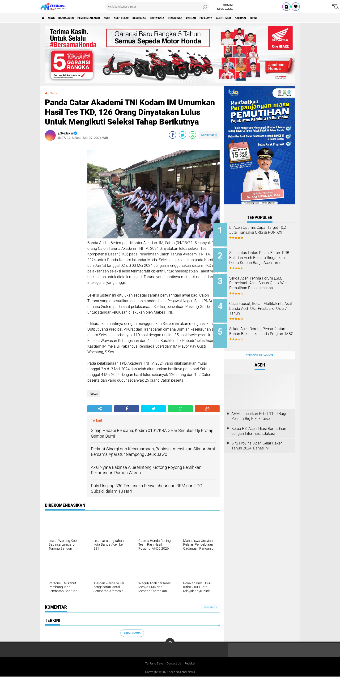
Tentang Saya (153, 663)
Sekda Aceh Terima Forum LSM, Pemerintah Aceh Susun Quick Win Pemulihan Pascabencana (265, 282)
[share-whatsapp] (192, 135)
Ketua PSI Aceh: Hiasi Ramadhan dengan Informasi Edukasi (258, 422)
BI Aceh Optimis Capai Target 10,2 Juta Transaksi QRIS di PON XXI (265, 232)
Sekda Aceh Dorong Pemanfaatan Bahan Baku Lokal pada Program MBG (263, 328)
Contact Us (174, 663)
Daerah (228, 18)
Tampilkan (210, 607)
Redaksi (191, 663)
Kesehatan (164, 18)
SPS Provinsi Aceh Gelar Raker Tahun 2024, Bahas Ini (256, 436)
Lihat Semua (132, 632)
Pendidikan (209, 18)
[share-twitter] (182, 135)
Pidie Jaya (247, 18)
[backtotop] (170, 642)
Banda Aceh (74, 18)
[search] (157, 6)
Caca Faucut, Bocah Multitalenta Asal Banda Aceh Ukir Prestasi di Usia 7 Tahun (265, 304)
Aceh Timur (269, 18)
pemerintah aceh (101, 18)
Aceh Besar (142, 18)
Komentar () (209, 135)
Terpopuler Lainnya (259, 346)
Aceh (124, 18)
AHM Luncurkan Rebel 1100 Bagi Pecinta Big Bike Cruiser (258, 407)
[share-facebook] (172, 135)
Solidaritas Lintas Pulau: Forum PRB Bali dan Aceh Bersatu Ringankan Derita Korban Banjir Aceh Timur (262, 258)
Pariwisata (186, 18)
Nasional (290, 18)
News (55, 18)
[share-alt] (99, 408)
